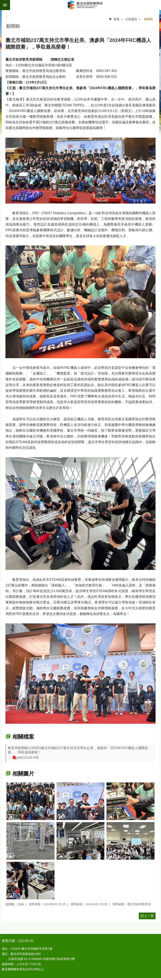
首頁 (116, 19)
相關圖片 (23, 774)
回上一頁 (147, 916)
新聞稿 (148, 19)
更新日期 (8, 941)
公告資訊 (131, 19)
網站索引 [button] (5, 5)
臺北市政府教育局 (85, 5)
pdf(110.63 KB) (27, 757)
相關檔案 (23, 737)
